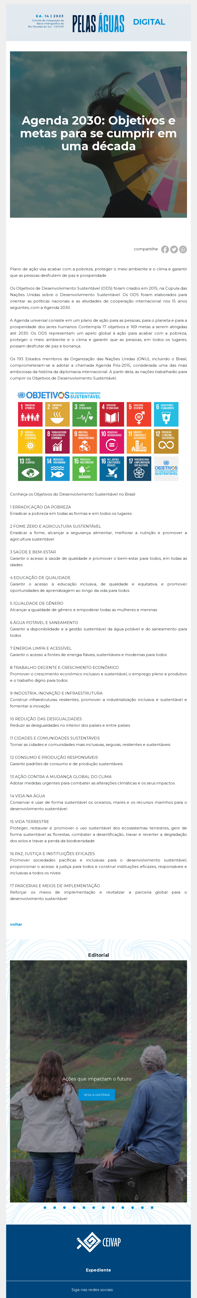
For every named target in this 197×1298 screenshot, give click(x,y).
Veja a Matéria (97, 1095)
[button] (98, 1270)
